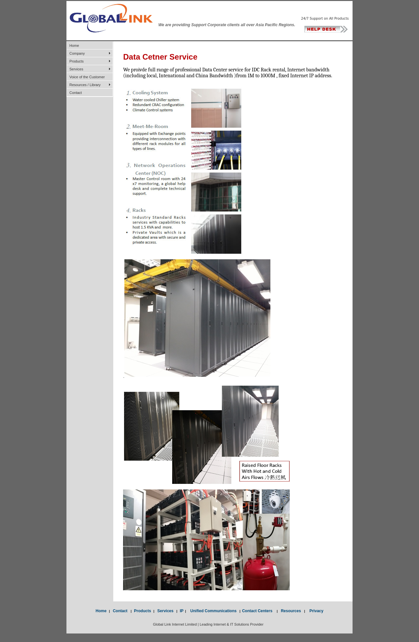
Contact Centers (259, 611)
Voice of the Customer (87, 77)
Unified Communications (212, 611)
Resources (291, 611)
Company (77, 53)
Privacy (314, 611)
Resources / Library (84, 85)
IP (181, 611)
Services (76, 69)
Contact (75, 93)
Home (74, 45)
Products (76, 61)
